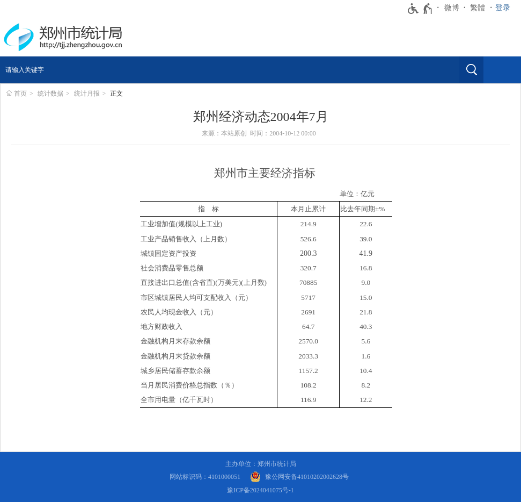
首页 (20, 93)
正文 (116, 93)
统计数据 (50, 93)
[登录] (505, 8)
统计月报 (87, 93)
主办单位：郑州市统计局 (260, 464)
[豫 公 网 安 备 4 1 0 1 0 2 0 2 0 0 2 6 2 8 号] (299, 477)
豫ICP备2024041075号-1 (260, 490)
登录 (502, 8)
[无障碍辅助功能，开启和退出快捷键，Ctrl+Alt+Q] (420, 8)
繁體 (477, 8)
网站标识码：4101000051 (205, 477)
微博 (451, 8)
